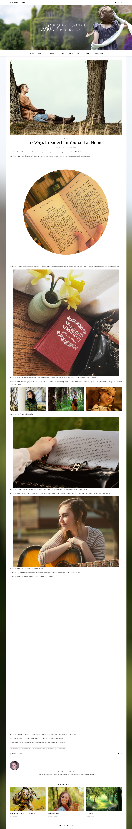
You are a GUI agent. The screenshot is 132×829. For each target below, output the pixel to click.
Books (40, 53)
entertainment (25, 749)
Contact (23, 2)
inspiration (51, 749)
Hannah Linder (17, 753)
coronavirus (14, 749)
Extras (86, 53)
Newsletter (14, 2)
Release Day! (53, 813)
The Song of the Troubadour (23, 813)
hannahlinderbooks (39, 749)
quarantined (61, 749)
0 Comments (71, 147)
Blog (61, 53)
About (53, 53)
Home (31, 53)
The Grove (91, 813)
